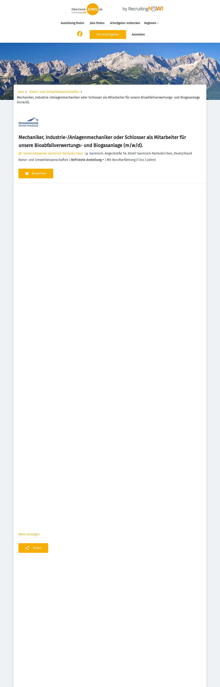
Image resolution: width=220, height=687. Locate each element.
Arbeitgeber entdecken (125, 23)
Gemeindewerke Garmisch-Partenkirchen (53, 153)
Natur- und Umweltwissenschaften (54, 92)
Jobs (21, 92)
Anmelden (138, 34)
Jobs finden (97, 23)
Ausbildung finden (72, 23)
